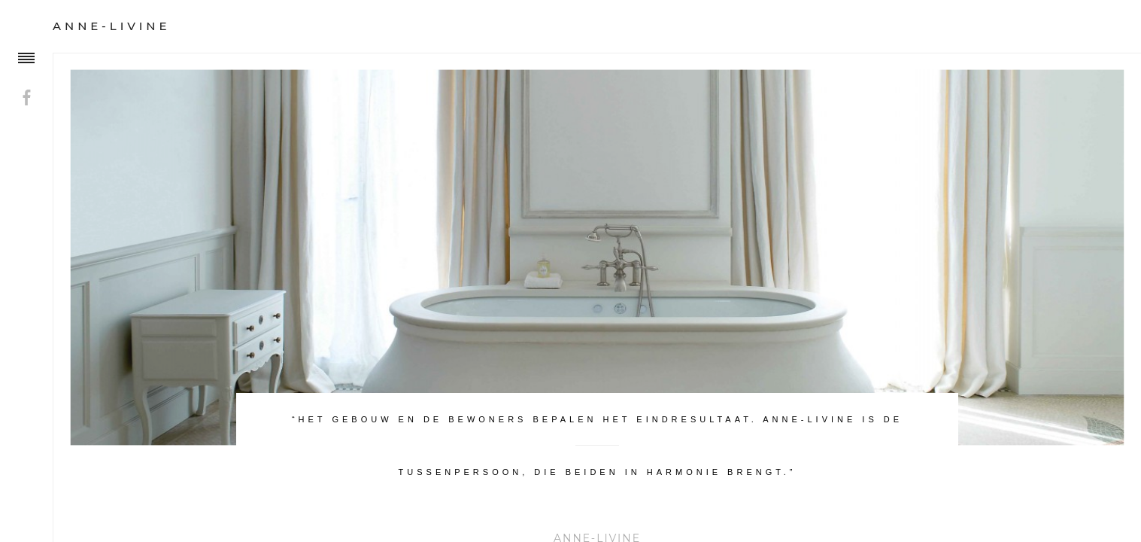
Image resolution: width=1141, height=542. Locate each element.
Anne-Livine (112, 26)
